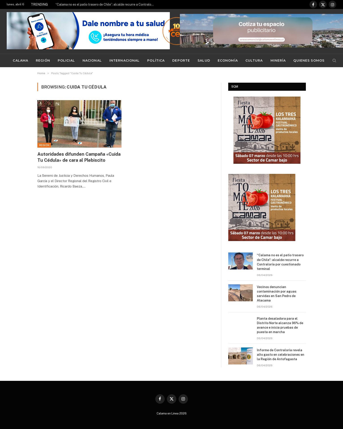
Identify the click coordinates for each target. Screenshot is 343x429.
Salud (204, 60)
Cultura (254, 60)
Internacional (124, 60)
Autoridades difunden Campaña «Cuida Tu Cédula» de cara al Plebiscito (79, 157)
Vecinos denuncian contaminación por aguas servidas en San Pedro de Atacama (276, 293)
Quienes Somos (308, 60)
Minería (278, 60)
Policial (66, 60)
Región (43, 60)
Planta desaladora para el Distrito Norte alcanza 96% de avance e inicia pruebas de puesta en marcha (280, 325)
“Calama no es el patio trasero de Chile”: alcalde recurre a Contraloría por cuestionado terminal (105, 4)
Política (156, 60)
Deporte (181, 60)
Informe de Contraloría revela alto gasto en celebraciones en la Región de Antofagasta (280, 354)
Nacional (92, 60)
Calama (20, 60)
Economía (228, 60)
